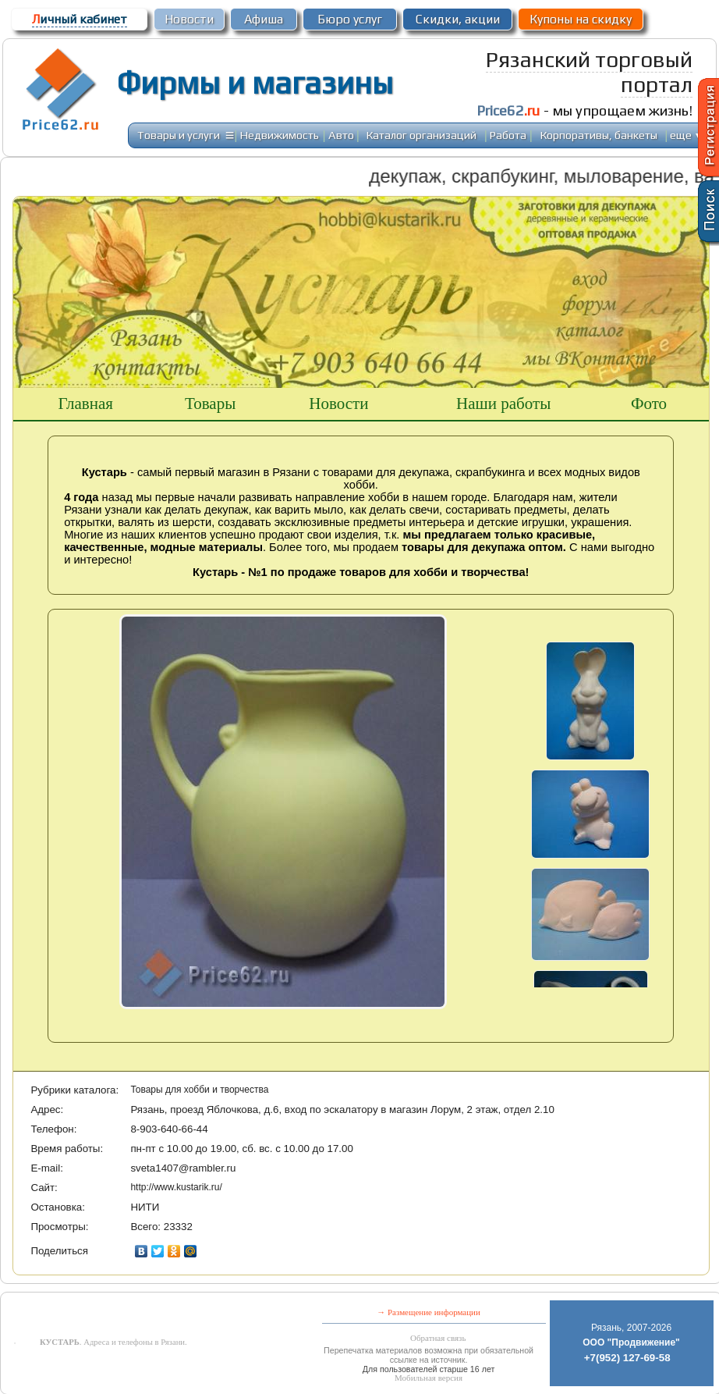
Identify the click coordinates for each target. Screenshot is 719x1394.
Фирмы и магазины (254, 83)
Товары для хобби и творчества (199, 1089)
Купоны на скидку (581, 19)
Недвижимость (279, 134)
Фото (649, 403)
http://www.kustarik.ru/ (175, 1187)
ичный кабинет (79, 19)
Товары (210, 403)
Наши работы (503, 403)
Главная (85, 403)
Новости (189, 19)
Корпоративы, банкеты (598, 134)
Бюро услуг (349, 19)
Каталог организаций (421, 134)
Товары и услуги (178, 134)
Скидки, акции (458, 19)
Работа (508, 134)
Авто (341, 134)
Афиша (263, 19)
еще (686, 134)
